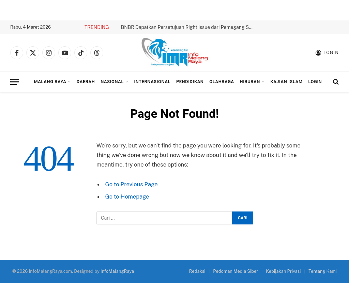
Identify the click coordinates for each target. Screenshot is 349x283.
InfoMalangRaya (117, 271)
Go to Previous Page (131, 184)
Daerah (86, 81)
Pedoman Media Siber (235, 271)
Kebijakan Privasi (283, 271)
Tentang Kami (322, 271)
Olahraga (221, 81)
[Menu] (14, 82)
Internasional (152, 81)
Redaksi (197, 271)
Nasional (112, 81)
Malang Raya (50, 81)
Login (315, 81)
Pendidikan (190, 81)
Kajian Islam (286, 81)
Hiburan (250, 81)
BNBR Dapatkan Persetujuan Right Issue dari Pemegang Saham (189, 27)
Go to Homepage (127, 196)
